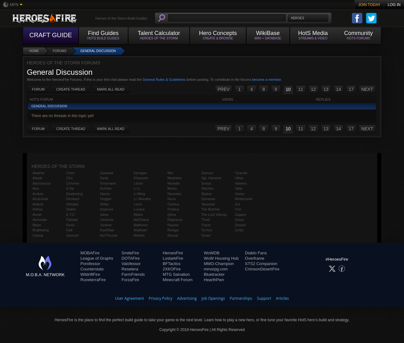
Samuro (207, 173)
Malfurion (141, 225)
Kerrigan (140, 173)
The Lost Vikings (214, 214)
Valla (238, 188)
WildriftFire (90, 274)
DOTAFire (131, 258)
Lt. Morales (142, 199)
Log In (394, 5)
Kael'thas (107, 230)
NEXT (367, 89)
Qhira (171, 214)
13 (326, 89)
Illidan (104, 204)
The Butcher (210, 209)
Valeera (241, 183)
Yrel (238, 209)
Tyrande (241, 173)
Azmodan (40, 220)
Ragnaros (174, 220)
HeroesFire (173, 253)
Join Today (369, 5)
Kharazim (141, 178)
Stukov (206, 194)
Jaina (104, 214)
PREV (223, 89)
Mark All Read (110, 89)
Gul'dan (106, 188)
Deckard (72, 199)
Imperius (106, 209)
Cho (69, 178)
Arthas (38, 209)
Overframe (254, 258)
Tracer (206, 225)
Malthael (140, 230)
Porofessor (90, 263)
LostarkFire (173, 258)
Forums (59, 51)
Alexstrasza (41, 183)
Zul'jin (239, 230)
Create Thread (70, 89)
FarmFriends (133, 274)
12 (313, 89)
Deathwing (74, 194)
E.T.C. (71, 214)
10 (288, 89)
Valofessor (131, 263)
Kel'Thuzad (108, 235)
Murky (172, 188)
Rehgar (173, 230)
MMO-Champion (219, 263)
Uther (239, 178)
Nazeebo (174, 194)
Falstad (72, 220)
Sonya (206, 183)
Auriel (37, 214)
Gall (69, 230)
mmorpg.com (216, 269)
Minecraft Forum (178, 279)
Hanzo (105, 194)
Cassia (38, 235)
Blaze (37, 225)
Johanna (106, 220)
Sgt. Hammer (211, 178)
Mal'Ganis (141, 220)
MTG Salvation (176, 274)
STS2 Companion (261, 263)
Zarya (239, 220)
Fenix (70, 225)
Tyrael (206, 235)
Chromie (73, 183)
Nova (171, 199)
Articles (282, 298)
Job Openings (213, 298)
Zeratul (240, 225)
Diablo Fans (256, 253)
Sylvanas (208, 199)
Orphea (173, 204)
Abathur (39, 173)
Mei (170, 173)
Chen (70, 173)
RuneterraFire (93, 279)
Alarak (37, 178)
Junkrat (105, 225)
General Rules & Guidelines (164, 79)
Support (264, 298)
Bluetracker (214, 274)
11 (300, 89)
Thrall (205, 220)
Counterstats (92, 269)
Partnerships (241, 298)
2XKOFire (172, 269)
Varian (240, 194)
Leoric (138, 183)
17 (351, 89)
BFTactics (171, 263)
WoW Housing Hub (221, 258)
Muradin (173, 183)
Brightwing (41, 230)
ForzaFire (130, 279)
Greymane (108, 183)
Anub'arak (40, 199)
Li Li (137, 188)
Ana (36, 188)
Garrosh (72, 235)
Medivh (139, 235)
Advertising (187, 298)
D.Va (70, 188)
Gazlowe (107, 173)
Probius (173, 209)
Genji (104, 178)
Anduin (38, 194)
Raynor (172, 225)
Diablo (71, 209)
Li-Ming (139, 194)
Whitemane (243, 199)
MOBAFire (90, 253)
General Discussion (98, 51)
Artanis (38, 204)
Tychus (206, 230)
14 (338, 89)
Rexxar (172, 235)
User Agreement (129, 298)
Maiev (138, 214)
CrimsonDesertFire (262, 269)
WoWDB (212, 253)
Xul (237, 204)
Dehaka (72, 204)
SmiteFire (130, 253)
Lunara (139, 209)
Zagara (240, 214)
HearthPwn (214, 279)
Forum (38, 89)
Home (34, 51)
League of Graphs (96, 258)
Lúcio (138, 204)
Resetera (130, 269)
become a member (266, 79)
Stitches (207, 188)
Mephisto (174, 178)
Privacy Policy (160, 298)
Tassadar (208, 204)
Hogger (105, 199)
